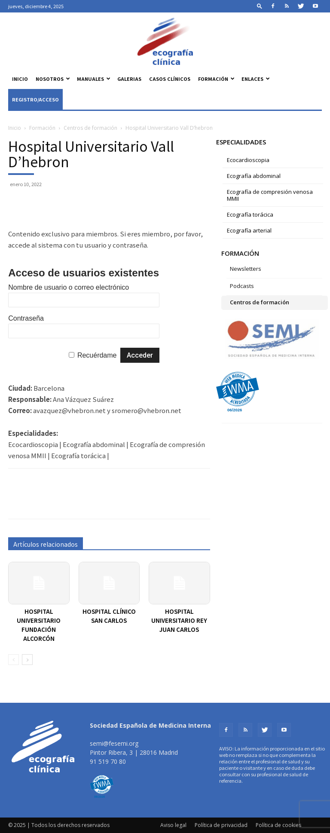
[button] (259, 6)
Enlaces (255, 78)
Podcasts (242, 286)
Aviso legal (173, 825)
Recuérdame (97, 355)
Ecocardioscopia (248, 160)
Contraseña (26, 318)
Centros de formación (90, 128)
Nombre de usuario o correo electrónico (68, 287)
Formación (216, 78)
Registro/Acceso (35, 99)
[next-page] (27, 659)
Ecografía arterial (249, 230)
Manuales (93, 78)
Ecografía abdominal (254, 176)
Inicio (20, 78)
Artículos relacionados (45, 544)
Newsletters (245, 269)
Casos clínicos (169, 78)
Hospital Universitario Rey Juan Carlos (179, 620)
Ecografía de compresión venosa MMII (270, 195)
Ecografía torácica (250, 214)
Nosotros (53, 78)
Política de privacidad (221, 825)
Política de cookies (278, 825)
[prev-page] (13, 659)
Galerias (129, 78)
